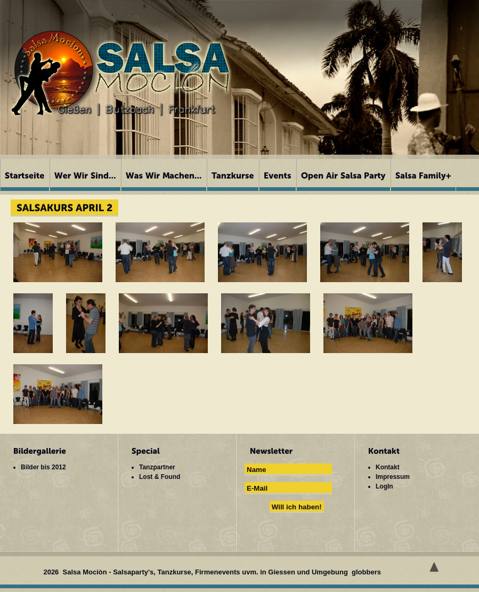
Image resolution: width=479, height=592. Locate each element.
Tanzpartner (157, 467)
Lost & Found (159, 477)
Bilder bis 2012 (43, 467)
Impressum (393, 477)
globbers (367, 572)
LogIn (384, 486)
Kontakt (388, 467)
